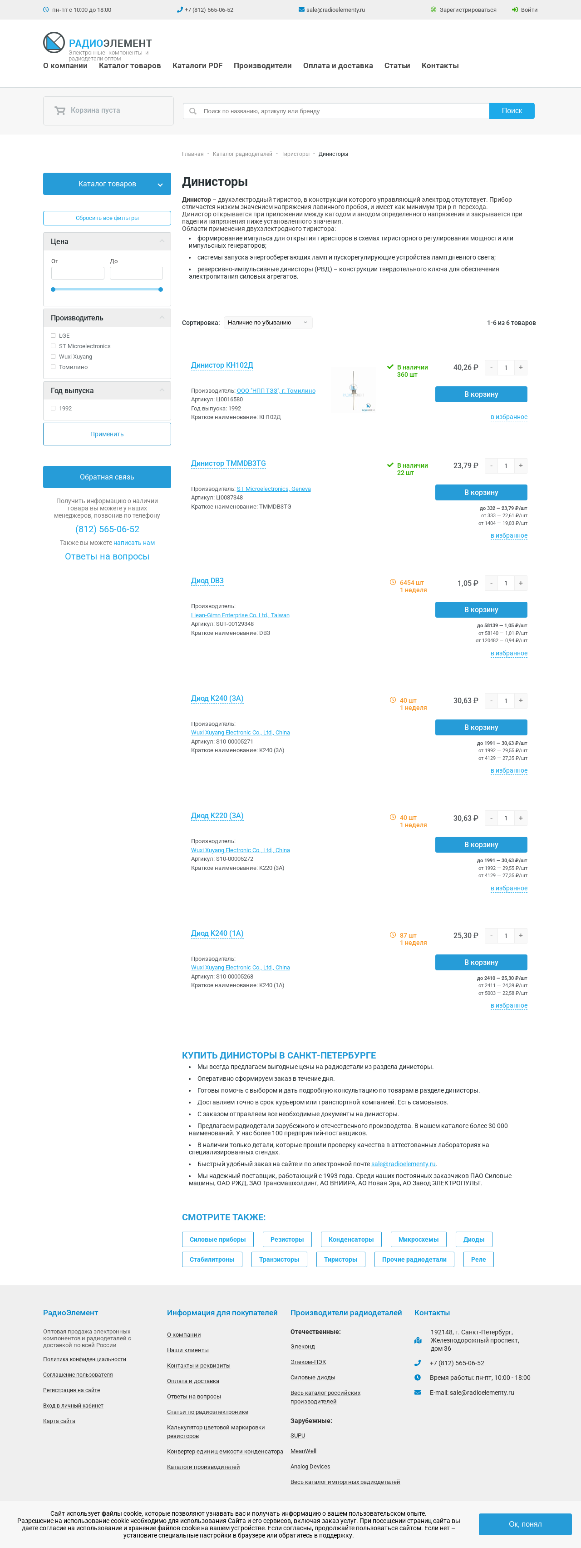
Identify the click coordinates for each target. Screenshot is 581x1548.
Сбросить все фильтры (107, 218)
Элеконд (302, 1346)
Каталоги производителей (203, 1466)
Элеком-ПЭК (308, 1361)
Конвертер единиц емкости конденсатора (225, 1451)
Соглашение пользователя (78, 1375)
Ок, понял (525, 1524)
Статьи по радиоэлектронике (207, 1411)
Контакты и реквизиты (199, 1365)
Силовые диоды (312, 1377)
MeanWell (303, 1451)
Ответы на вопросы (107, 556)
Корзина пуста (87, 111)
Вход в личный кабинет (73, 1406)
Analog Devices (310, 1466)
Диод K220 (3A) (217, 815)
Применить (107, 434)
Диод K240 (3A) (217, 698)
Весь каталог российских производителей (325, 1397)
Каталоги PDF (197, 65)
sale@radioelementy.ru (335, 9)
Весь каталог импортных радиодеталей (345, 1481)
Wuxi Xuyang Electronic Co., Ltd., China (240, 732)
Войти (525, 9)
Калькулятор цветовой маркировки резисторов (216, 1431)
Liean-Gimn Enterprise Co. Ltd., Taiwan (240, 615)
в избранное (509, 416)
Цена (60, 241)
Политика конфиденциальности (84, 1359)
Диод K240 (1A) (217, 933)
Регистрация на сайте (71, 1390)
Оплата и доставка (338, 65)
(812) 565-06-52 (107, 529)
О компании (65, 65)
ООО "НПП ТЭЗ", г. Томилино (276, 390)
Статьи (397, 65)
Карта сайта (59, 1421)
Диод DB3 (207, 580)
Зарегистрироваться (464, 9)
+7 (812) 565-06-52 (209, 9)
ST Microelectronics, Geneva (274, 488)
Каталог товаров (130, 65)
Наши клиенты (188, 1350)
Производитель (77, 318)
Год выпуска (72, 390)
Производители (263, 65)
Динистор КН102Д (222, 365)
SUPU (297, 1435)
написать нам (134, 542)
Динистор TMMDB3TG (228, 463)
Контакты (440, 65)
